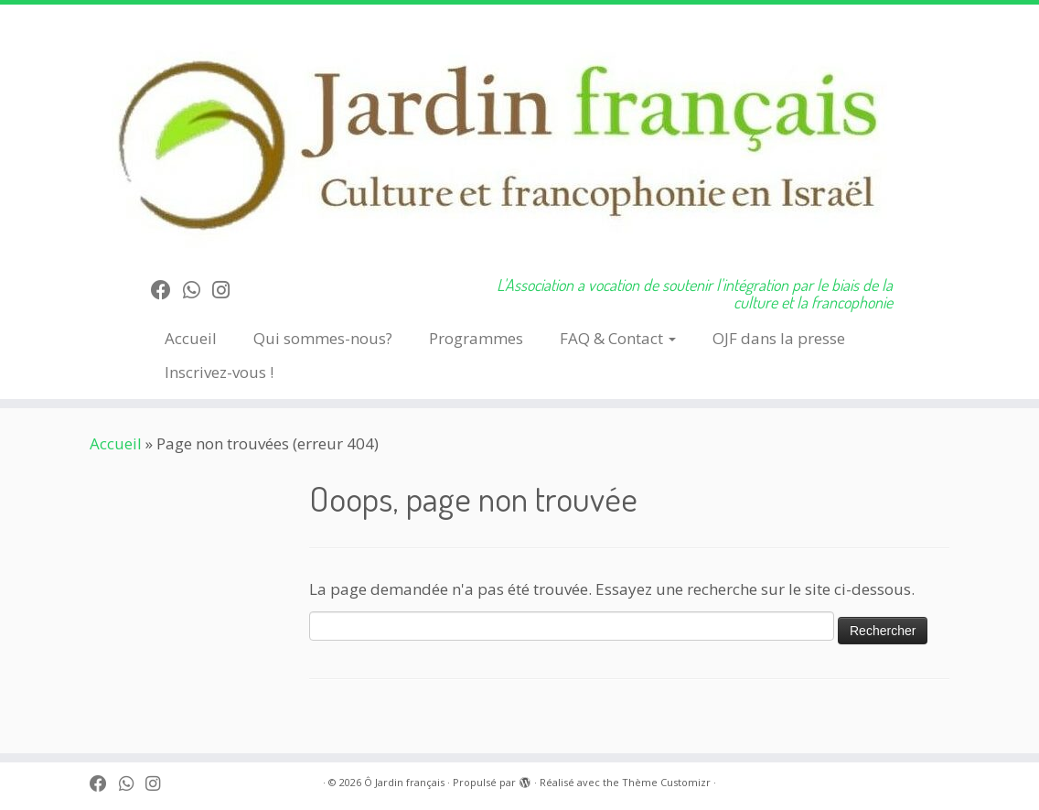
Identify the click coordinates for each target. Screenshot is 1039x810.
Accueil (191, 338)
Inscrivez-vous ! (219, 372)
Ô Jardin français (404, 782)
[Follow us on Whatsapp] (197, 289)
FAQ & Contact (618, 338)
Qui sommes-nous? (322, 338)
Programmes (476, 338)
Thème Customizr (666, 782)
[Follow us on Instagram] (226, 289)
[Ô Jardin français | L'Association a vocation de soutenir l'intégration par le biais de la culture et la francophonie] (519, 133)
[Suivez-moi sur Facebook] (167, 289)
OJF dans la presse (778, 338)
